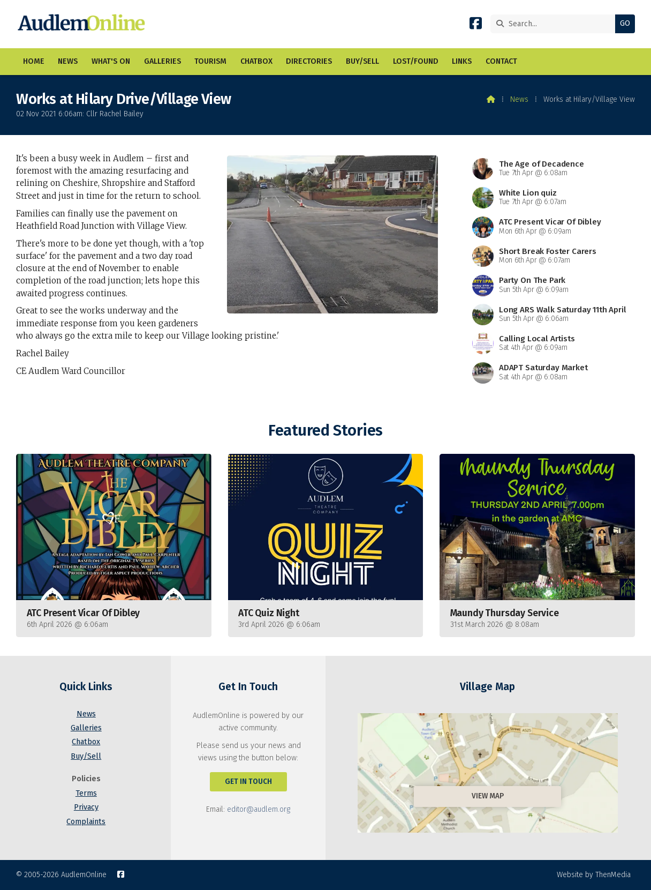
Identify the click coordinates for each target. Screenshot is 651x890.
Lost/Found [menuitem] (415, 61)
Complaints (85, 821)
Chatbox (86, 741)
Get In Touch (248, 781)
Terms (86, 793)
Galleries (86, 727)
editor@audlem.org (258, 809)
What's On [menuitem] (111, 61)
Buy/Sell (86, 756)
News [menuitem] (68, 61)
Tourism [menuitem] (210, 61)
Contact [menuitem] (501, 61)
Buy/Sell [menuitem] (362, 61)
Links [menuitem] (462, 61)
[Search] (555, 23)
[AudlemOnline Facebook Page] (476, 25)
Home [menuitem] (33, 61)
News (519, 99)
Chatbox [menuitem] (256, 61)
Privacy (86, 807)
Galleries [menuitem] (162, 61)
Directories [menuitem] (309, 61)
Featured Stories (325, 430)
